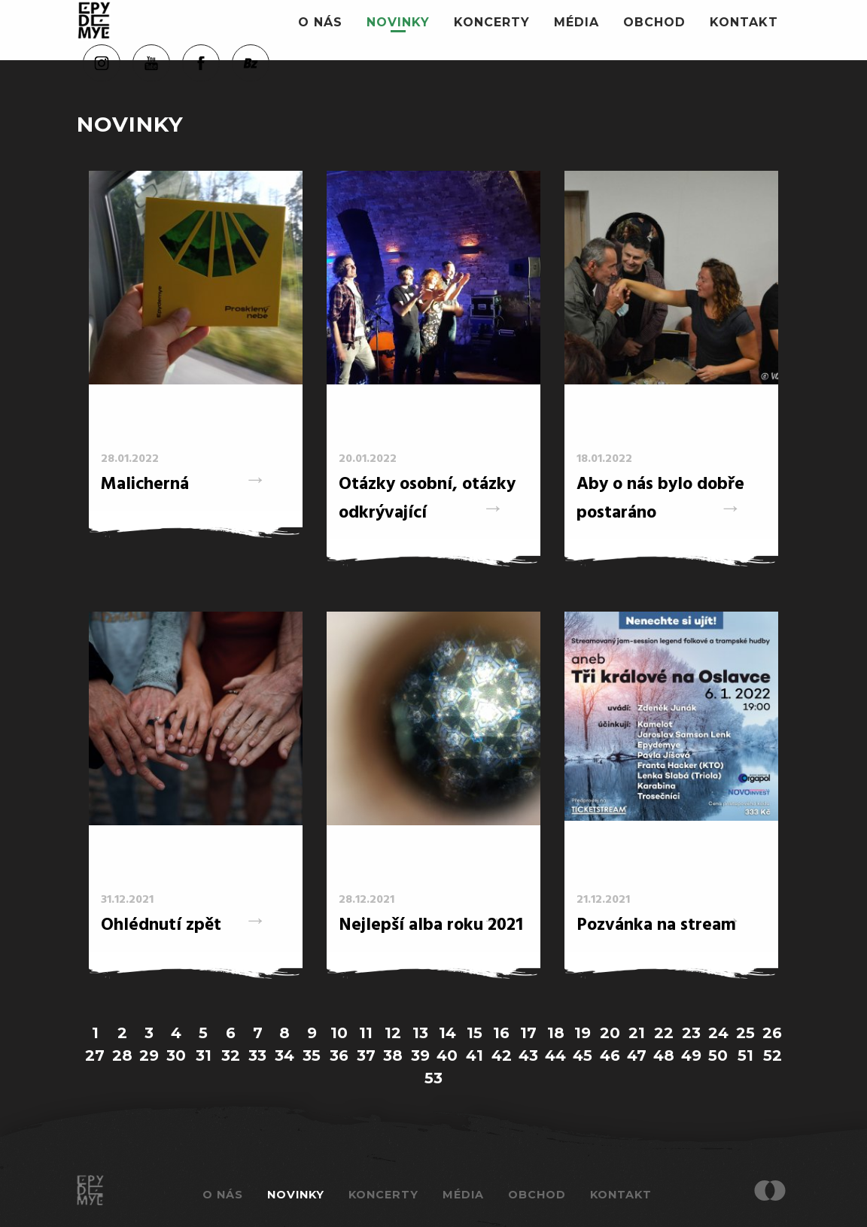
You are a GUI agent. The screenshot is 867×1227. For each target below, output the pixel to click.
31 (203, 1055)
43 (528, 1055)
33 (257, 1055)
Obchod (654, 22)
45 (582, 1055)
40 (447, 1055)
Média (576, 22)
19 (582, 1033)
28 (122, 1055)
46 (610, 1055)
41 (474, 1055)
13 (420, 1033)
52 (772, 1055)
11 (366, 1033)
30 (176, 1055)
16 (501, 1033)
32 (230, 1055)
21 (636, 1033)
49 (691, 1055)
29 (149, 1055)
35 (312, 1055)
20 (610, 1033)
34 (284, 1055)
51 (745, 1055)
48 (663, 1055)
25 (745, 1033)
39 (420, 1055)
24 (718, 1033)
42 (501, 1055)
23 (691, 1033)
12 (393, 1033)
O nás (320, 22)
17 (528, 1033)
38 (393, 1055)
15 (474, 1033)
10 (339, 1033)
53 (433, 1078)
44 (555, 1055)
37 (366, 1055)
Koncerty (492, 22)
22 (664, 1033)
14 (447, 1033)
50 (718, 1055)
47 (636, 1055)
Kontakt (744, 22)
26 (772, 1033)
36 (339, 1055)
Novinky (398, 22)
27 (95, 1055)
